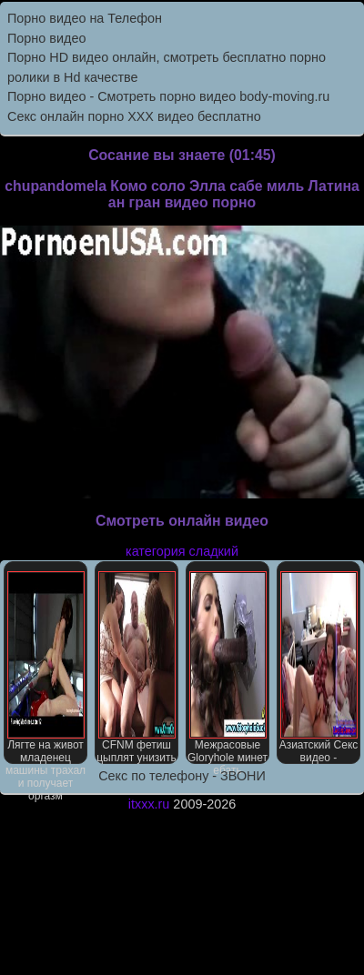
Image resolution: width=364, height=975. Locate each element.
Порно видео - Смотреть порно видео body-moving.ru (168, 96)
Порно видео (46, 38)
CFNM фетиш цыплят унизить (136, 667)
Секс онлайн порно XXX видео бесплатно (134, 116)
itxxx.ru (149, 804)
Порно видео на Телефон (84, 18)
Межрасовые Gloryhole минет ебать (227, 667)
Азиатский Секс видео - (319, 667)
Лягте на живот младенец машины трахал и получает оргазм (45, 667)
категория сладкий (182, 551)
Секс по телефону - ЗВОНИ (182, 776)
